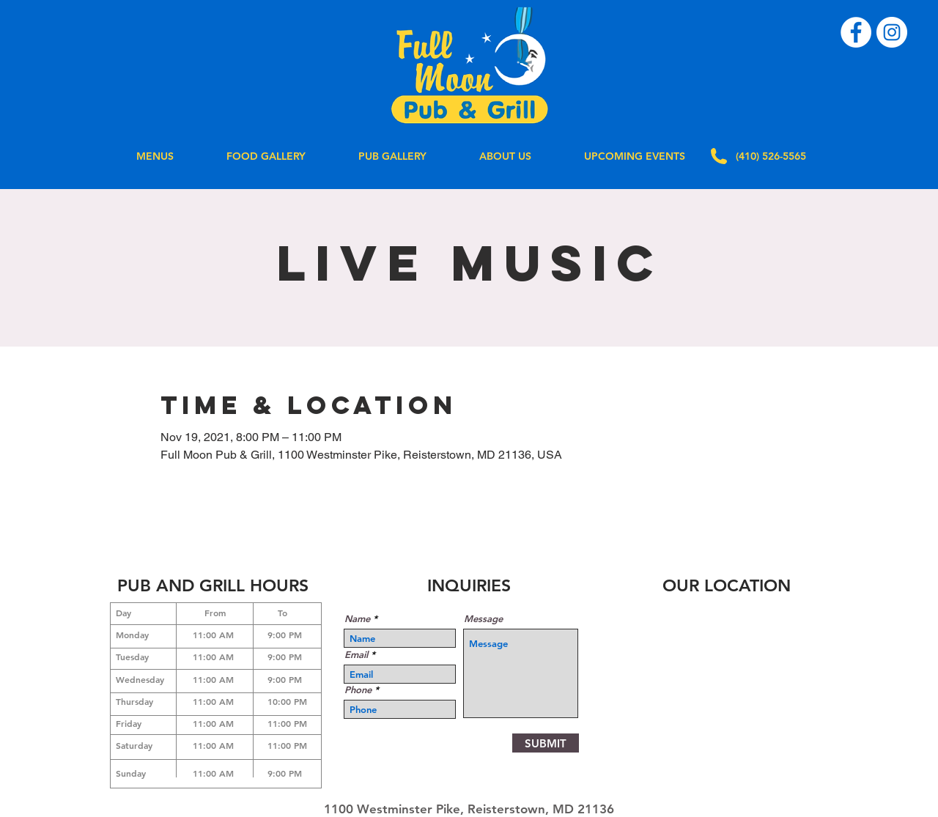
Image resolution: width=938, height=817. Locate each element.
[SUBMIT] (545, 743)
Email (356, 654)
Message (483, 619)
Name (357, 619)
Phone (358, 690)
